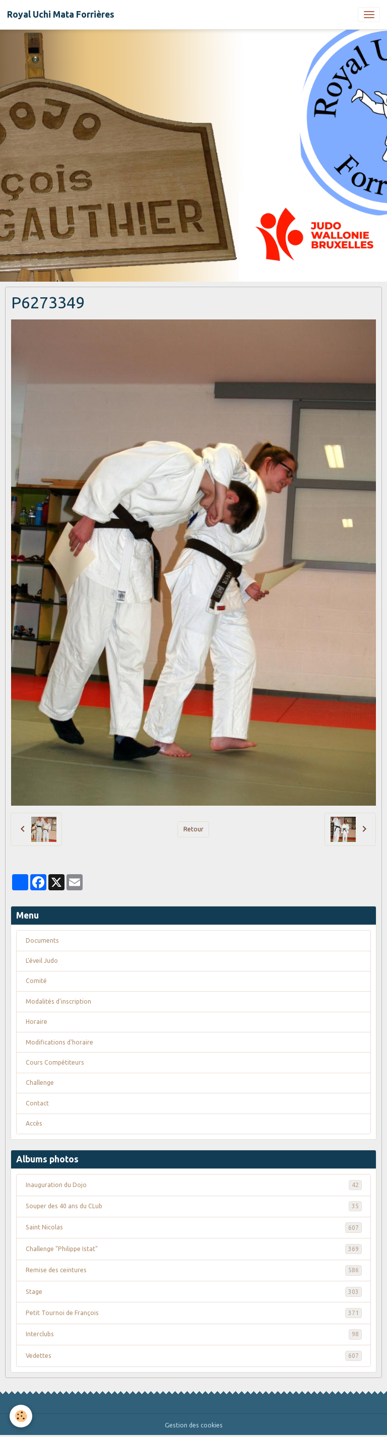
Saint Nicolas (194, 1227)
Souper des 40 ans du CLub (194, 1206)
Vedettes (194, 1356)
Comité (36, 980)
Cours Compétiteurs (55, 1062)
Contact (37, 1103)
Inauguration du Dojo (194, 1185)
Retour (193, 829)
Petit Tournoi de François (194, 1313)
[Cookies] (21, 1416)
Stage (194, 1292)
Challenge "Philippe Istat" (194, 1249)
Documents (42, 940)
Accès (34, 1123)
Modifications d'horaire (59, 1042)
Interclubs (194, 1334)
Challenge (40, 1082)
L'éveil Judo (42, 960)
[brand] (60, 14)
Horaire (36, 1021)
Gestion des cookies (194, 1425)
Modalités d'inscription (58, 1001)
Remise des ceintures (194, 1270)
